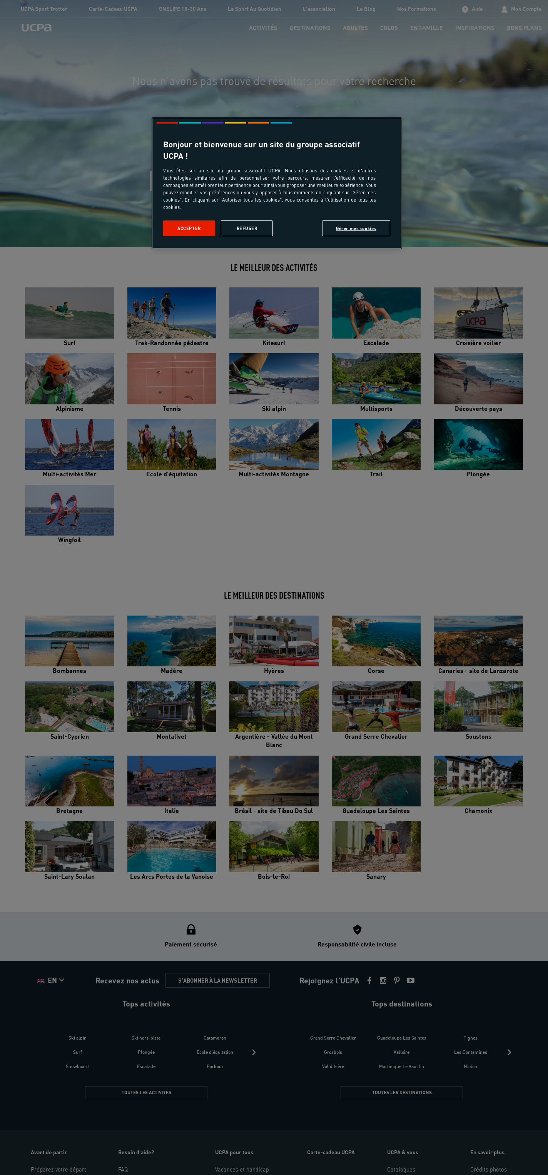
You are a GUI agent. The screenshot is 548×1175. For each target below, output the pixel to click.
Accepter (189, 228)
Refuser (247, 228)
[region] (277, 183)
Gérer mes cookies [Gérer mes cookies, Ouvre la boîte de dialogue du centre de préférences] (356, 228)
